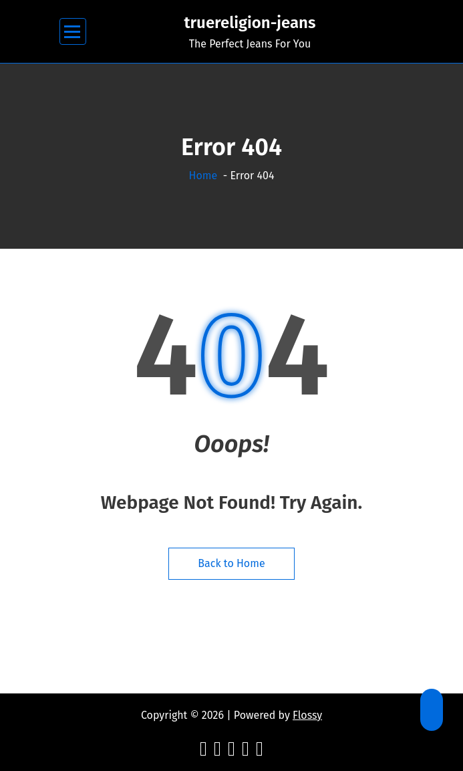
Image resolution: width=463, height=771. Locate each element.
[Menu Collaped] (72, 31)
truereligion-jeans (249, 22)
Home (203, 175)
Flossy (307, 715)
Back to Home (231, 563)
